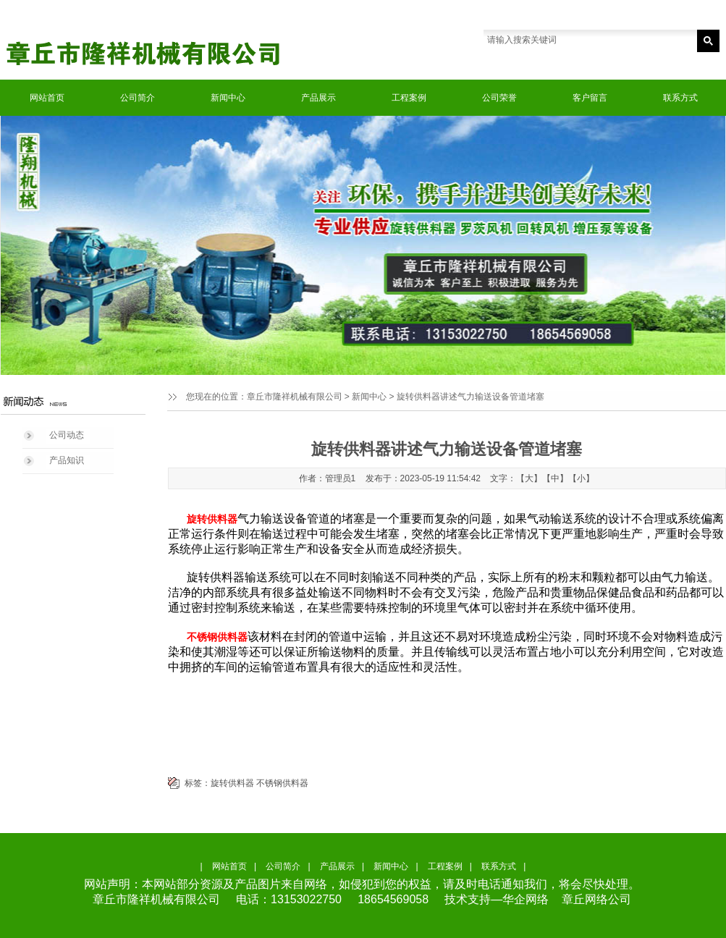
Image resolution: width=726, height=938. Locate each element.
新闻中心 (228, 98)
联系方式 (680, 98)
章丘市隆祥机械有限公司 (294, 397)
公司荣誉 (499, 98)
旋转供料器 (232, 783)
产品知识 (66, 460)
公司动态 (66, 435)
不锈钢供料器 (282, 783)
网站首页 (47, 98)
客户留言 (590, 98)
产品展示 (318, 98)
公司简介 (137, 98)
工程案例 (409, 98)
